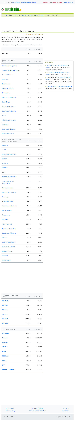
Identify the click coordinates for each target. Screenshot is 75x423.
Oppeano (5, 219)
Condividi (39, 34)
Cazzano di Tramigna (9, 192)
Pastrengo (5, 197)
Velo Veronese (7, 224)
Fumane (4, 168)
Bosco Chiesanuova (8, 228)
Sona (4, 115)
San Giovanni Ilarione (9, 233)
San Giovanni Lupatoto (9, 66)
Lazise (4, 237)
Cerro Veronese (7, 188)
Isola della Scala (7, 201)
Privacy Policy (10, 411)
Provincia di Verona (29, 15)
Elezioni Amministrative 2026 (52, 2)
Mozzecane (6, 215)
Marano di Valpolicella (9, 177)
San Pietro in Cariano (9, 111)
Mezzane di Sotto (8, 88)
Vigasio (4, 159)
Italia (11, 15)
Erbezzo (5, 256)
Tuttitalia (9, 2)
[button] (65, 416)
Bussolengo (6, 102)
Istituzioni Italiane (37, 408)
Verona (41, 15)
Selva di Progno (7, 251)
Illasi (3, 172)
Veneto (17, 15)
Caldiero (5, 163)
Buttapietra (6, 84)
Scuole (65, 2)
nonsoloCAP (16, 2)
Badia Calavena (7, 210)
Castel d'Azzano (7, 75)
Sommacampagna (8, 106)
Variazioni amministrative (37, 411)
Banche (70, 2)
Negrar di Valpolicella (9, 97)
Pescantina (6, 93)
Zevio (4, 150)
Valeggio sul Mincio (8, 247)
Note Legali (10, 408)
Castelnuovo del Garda (9, 206)
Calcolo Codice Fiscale (28, 2)
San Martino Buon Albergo (10, 70)
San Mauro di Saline (8, 129)
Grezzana (5, 79)
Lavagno (5, 145)
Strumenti (65, 408)
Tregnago (5, 124)
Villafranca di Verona (9, 120)
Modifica (29, 34)
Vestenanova (6, 260)
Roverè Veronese (8, 134)
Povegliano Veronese (9, 154)
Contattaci (65, 411)
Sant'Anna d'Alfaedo (8, 242)
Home (5, 15)
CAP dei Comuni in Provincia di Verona (59, 86)
